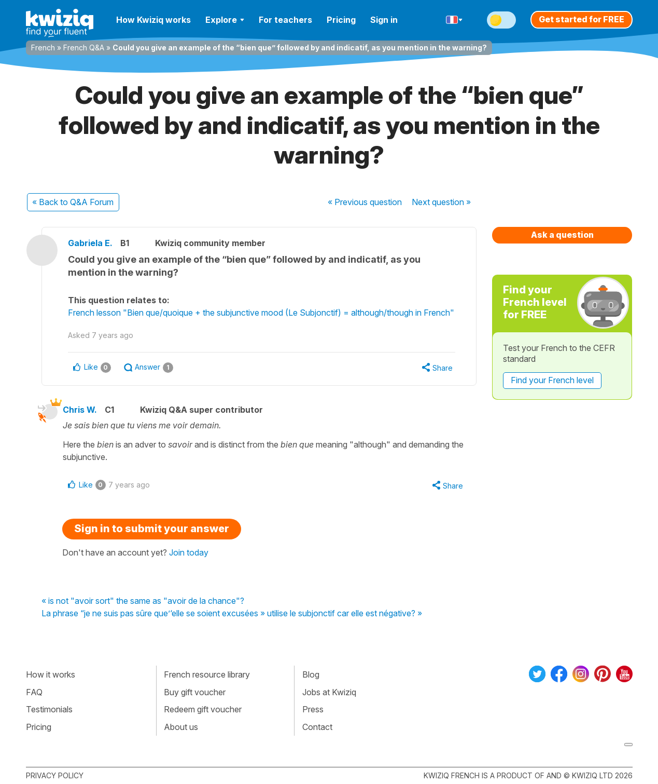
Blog (310, 674)
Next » (441, 202)
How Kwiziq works (153, 20)
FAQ (34, 692)
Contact (317, 727)
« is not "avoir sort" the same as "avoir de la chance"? (142, 601)
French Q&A (83, 47)
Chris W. (80, 409)
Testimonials (49, 709)
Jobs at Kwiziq (329, 692)
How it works (50, 674)
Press (313, 709)
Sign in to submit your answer (151, 528)
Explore (224, 20)
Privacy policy (54, 775)
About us (181, 727)
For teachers (285, 20)
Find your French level (552, 380)
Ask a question (562, 234)
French (43, 47)
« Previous (365, 202)
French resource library (207, 674)
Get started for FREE (581, 19)
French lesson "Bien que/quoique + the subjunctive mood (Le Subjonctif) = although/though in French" (261, 312)
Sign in (384, 20)
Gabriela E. (90, 243)
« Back (73, 202)
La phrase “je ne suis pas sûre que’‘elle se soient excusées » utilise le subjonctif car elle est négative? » (231, 613)
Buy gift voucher (195, 692)
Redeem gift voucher (203, 709)
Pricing (341, 20)
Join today (188, 552)
